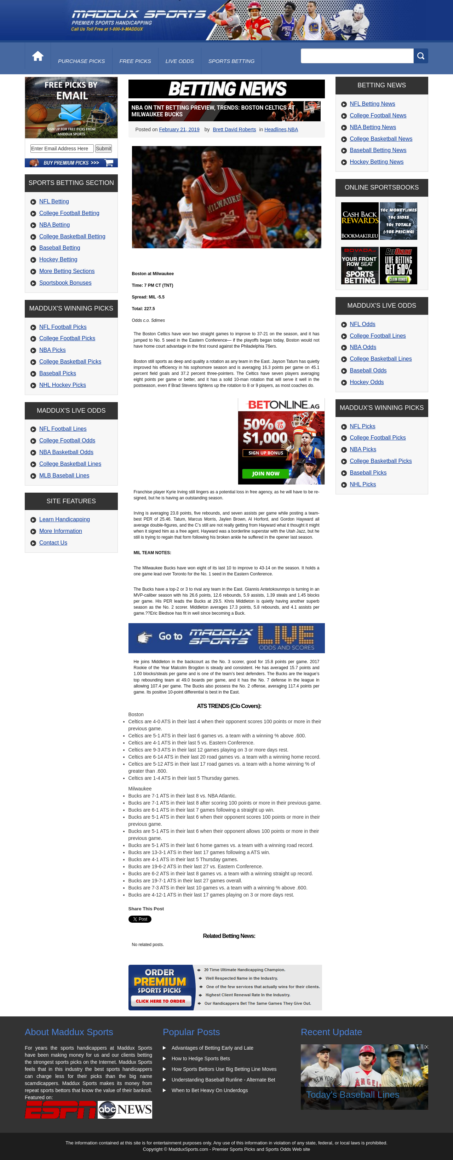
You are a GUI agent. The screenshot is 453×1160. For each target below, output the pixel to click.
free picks (135, 61)
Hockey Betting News (377, 162)
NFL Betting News (372, 104)
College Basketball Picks (70, 362)
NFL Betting (54, 201)
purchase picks (81, 61)
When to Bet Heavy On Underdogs (210, 1090)
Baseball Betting (59, 248)
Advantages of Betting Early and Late (212, 1048)
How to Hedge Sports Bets (201, 1058)
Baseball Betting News (378, 150)
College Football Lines (378, 336)
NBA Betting (54, 225)
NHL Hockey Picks (62, 385)
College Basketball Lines (70, 464)
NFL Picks (362, 426)
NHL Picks (363, 484)
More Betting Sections (67, 271)
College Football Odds (67, 440)
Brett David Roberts (234, 129)
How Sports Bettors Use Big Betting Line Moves (224, 1069)
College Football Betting (69, 213)
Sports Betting (231, 61)
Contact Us (53, 543)
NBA (293, 129)
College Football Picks (67, 338)
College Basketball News (381, 139)
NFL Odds (362, 324)
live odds (180, 61)
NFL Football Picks (63, 327)
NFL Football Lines (63, 429)
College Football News (378, 115)
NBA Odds (363, 347)
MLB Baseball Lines (64, 475)
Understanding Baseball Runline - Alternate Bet (223, 1080)
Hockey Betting (58, 259)
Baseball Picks (57, 373)
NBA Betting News (373, 127)
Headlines (275, 129)
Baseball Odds (368, 370)
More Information (60, 531)
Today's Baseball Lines (353, 1094)
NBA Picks (52, 350)
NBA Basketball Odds (66, 452)
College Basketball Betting (72, 236)
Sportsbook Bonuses (65, 283)
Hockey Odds (367, 382)
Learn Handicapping (64, 519)
